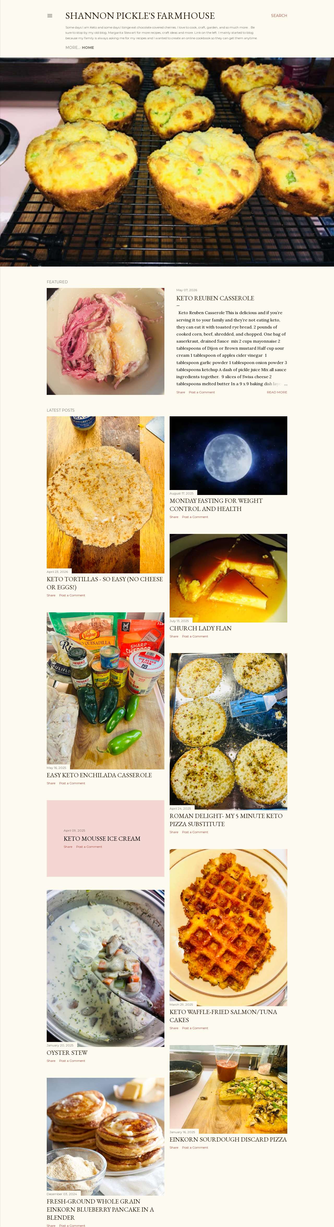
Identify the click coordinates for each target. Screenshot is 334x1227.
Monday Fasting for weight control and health (216, 505)
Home (73, 47)
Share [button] (180, 392)
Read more (277, 392)
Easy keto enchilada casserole (99, 775)
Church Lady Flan (201, 628)
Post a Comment (202, 392)
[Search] (279, 15)
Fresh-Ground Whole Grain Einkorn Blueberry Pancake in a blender (100, 1209)
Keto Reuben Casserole (215, 298)
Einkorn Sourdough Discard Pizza (228, 1139)
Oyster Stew (67, 1053)
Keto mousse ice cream (102, 838)
